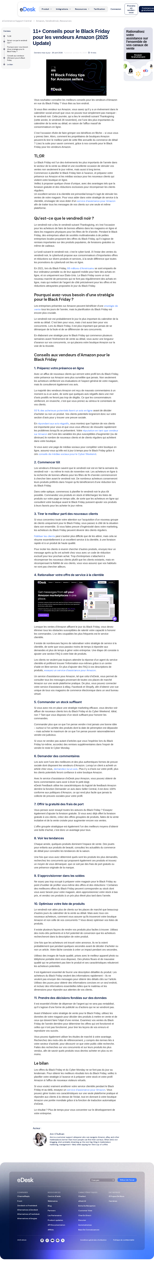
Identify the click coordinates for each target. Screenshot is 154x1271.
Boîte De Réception (86, 1206)
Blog (50, 1206)
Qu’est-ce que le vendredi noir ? (17, 41)
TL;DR (9, 36)
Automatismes (85, 1225)
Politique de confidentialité (123, 1240)
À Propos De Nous (116, 1196)
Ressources (65, 20)
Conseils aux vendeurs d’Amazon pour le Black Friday (16, 58)
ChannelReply (23, 1196)
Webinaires (53, 1201)
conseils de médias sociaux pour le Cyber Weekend (67, 454)
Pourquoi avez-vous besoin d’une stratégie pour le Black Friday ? (17, 49)
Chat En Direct (84, 1215)
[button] (116, 9)
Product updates (55, 1220)
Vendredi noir (52, 20)
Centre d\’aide (54, 1196)
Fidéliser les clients (44, 536)
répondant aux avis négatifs (53, 423)
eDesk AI (82, 1201)
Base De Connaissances (88, 1230)
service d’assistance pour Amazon (96, 201)
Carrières (113, 1201)
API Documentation (56, 1225)
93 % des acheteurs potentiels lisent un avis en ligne (63, 410)
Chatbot (82, 1196)
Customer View (85, 1210)
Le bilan (10, 64)
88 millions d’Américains (80, 268)
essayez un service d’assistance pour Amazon (70, 670)
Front (19, 1201)
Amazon (40, 20)
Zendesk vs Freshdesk (27, 1205)
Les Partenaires (55, 1215)
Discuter (82, 1220)
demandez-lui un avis (66, 769)
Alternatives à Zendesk (27, 1210)
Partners (52, 1210)
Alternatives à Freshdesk (28, 1214)
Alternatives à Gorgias (27, 1218)
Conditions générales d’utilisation (93, 1240)
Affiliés (51, 1230)
